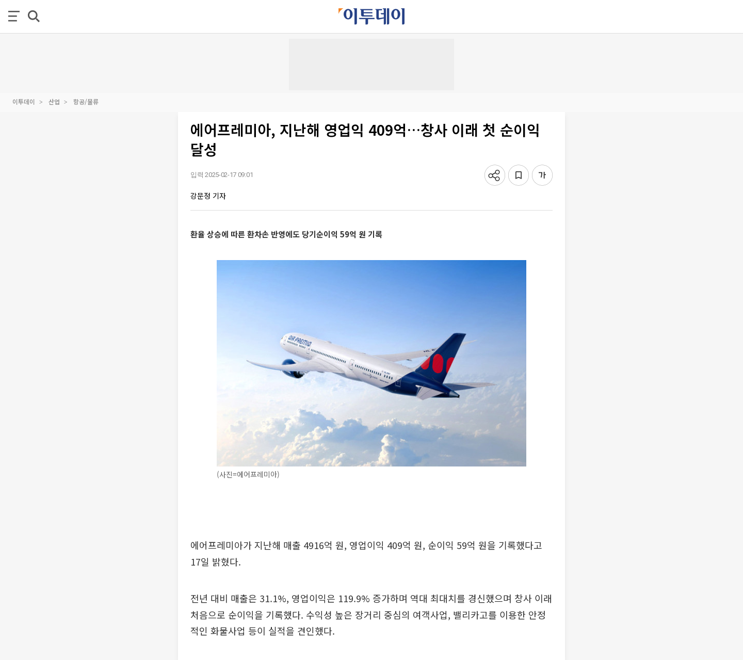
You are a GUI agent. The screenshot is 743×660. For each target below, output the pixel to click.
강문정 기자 (208, 195)
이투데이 (23, 101)
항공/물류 (86, 101)
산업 (54, 101)
